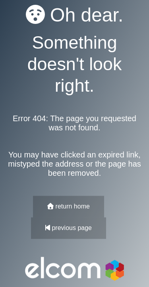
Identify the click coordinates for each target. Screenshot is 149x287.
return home (68, 206)
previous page (68, 228)
